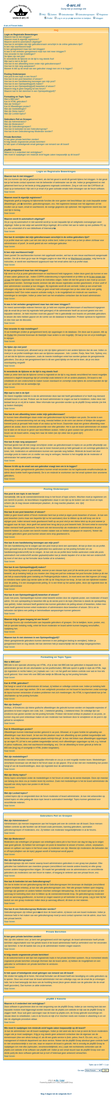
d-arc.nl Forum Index (13, 25)
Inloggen (98, 18)
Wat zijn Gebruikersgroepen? (17, 126)
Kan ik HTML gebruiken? (15, 101)
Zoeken (52, 15)
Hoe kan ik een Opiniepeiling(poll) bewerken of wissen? (29, 86)
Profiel (48, 18)
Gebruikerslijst (66, 15)
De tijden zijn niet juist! (14, 56)
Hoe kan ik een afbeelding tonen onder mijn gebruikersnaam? (32, 64)
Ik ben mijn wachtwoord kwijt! (17, 46)
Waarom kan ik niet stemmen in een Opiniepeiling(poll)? (30, 91)
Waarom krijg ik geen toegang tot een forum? (25, 89)
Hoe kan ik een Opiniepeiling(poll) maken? (23, 84)
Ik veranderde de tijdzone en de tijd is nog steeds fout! (29, 59)
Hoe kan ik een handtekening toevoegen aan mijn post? (30, 81)
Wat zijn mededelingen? (15, 109)
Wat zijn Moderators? (14, 124)
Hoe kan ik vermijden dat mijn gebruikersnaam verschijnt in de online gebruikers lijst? (43, 44)
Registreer (102, 15)
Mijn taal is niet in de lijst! (15, 61)
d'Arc (57, 1080)
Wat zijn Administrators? (15, 121)
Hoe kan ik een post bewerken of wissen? (23, 79)
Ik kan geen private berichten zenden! (21, 139)
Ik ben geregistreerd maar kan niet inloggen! (24, 49)
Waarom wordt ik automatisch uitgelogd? (23, 42)
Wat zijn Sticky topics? (14, 111)
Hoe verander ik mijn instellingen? (19, 54)
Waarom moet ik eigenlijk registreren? (21, 39)
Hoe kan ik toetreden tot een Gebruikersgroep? (26, 129)
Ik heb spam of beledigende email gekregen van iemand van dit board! (36, 144)
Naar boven (9, 192)
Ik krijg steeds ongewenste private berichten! (24, 142)
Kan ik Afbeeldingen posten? (17, 106)
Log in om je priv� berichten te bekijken (72, 18)
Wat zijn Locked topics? (15, 114)
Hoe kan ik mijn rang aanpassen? (19, 66)
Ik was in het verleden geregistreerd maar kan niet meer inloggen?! (35, 51)
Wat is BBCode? (11, 99)
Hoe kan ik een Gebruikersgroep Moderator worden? (28, 131)
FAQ (42, 15)
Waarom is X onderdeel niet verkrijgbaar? (23, 152)
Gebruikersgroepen (85, 15)
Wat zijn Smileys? (12, 104)
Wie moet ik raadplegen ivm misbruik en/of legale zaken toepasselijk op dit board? (42, 154)
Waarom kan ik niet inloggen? (18, 37)
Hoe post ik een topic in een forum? (20, 76)
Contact (61, 1080)
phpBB (49, 1082)
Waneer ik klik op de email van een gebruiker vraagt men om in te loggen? (38, 68)
